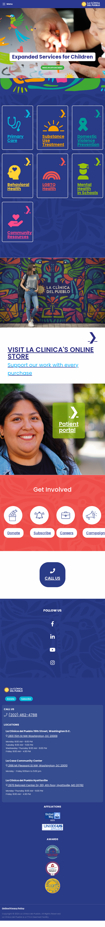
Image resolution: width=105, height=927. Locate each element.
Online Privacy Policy (13, 908)
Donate (13, 532)
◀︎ (4, 43)
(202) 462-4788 (23, 714)
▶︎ (103, 43)
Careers (66, 532)
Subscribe (42, 532)
